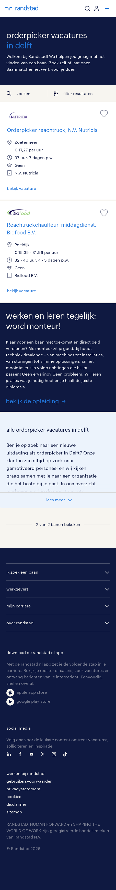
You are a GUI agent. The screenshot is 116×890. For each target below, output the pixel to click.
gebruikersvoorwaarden (29, 781)
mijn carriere (18, 605)
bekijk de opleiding (32, 400)
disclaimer (16, 804)
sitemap (14, 811)
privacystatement (23, 788)
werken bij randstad (25, 773)
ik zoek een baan (22, 572)
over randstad (19, 622)
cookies (13, 796)
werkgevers (17, 588)
